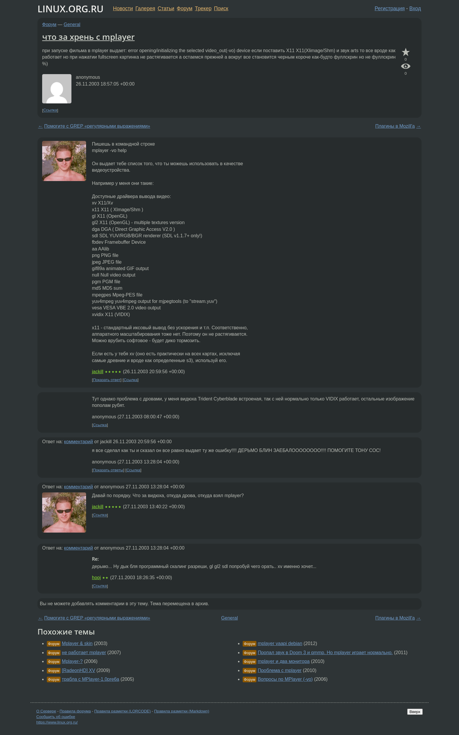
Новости (123, 8)
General (72, 24)
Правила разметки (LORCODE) (122, 711)
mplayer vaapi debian (280, 643)
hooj (96, 577)
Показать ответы (108, 470)
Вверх (415, 712)
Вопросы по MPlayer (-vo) (285, 679)
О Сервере (46, 711)
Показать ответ (107, 380)
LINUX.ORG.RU (70, 8)
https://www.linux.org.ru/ (57, 722)
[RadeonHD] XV (78, 670)
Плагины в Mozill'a (395, 126)
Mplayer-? (72, 661)
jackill (97, 371)
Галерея (145, 8)
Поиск (221, 8)
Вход (415, 8)
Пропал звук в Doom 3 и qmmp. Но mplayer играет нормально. (325, 652)
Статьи (165, 8)
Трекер (203, 8)
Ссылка (50, 110)
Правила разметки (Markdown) (181, 711)
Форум (184, 8)
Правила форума (75, 711)
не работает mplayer (84, 652)
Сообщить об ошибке (55, 716)
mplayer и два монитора (283, 661)
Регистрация (390, 8)
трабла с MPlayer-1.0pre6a (90, 679)
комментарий (78, 441)
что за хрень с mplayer (88, 36)
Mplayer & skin (77, 643)
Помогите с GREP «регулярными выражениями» (97, 126)
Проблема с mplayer (280, 670)
